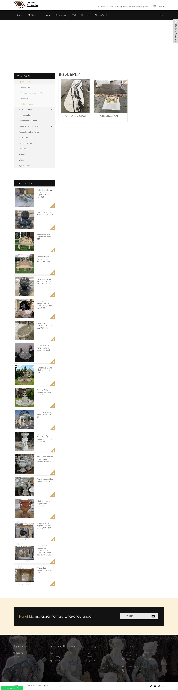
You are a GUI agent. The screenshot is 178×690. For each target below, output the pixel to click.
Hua (47, 15)
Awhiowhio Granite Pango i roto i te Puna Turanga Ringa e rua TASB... (44, 304)
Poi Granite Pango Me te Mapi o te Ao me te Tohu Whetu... (45, 281)
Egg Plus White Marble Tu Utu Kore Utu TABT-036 (44, 325)
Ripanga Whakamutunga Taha (32, 93)
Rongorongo (60, 15)
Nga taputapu (24, 165)
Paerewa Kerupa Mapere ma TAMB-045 (44, 236)
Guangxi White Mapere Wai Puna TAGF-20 (44, 392)
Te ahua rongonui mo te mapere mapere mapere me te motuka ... (45, 438)
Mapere (22, 154)
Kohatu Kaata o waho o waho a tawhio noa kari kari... (45, 347)
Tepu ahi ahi (25, 87)
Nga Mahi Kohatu (25, 143)
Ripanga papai (86, 44)
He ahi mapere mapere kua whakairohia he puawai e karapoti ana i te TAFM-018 (44, 550)
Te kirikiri (22, 148)
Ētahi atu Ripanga (109, 44)
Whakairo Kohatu (25, 109)
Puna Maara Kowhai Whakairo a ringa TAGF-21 (44, 370)
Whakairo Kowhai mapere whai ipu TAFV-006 (43, 503)
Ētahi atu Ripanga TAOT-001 (111, 116)
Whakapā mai (101, 15)
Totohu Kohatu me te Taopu (30, 126)
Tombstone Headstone (28, 121)
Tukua (134, 616)
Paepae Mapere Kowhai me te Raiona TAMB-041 (44, 258)
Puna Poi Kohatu (25, 115)
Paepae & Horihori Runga (29, 132)
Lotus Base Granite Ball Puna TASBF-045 (45, 213)
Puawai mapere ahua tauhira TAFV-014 (45, 480)
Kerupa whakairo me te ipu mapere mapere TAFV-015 (45, 459)
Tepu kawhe (25, 98)
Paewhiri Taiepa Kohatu (28, 137)
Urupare (85, 15)
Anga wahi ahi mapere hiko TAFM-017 (44, 570)
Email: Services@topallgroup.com (135, 6)
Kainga (19, 15)
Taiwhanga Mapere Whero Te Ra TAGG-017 (44, 414)
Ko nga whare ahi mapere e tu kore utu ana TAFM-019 (44, 525)
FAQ (74, 15)
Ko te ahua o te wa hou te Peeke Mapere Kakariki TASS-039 (44, 193)
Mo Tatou (33, 15)
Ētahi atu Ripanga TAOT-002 (75, 116)
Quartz (21, 160)
